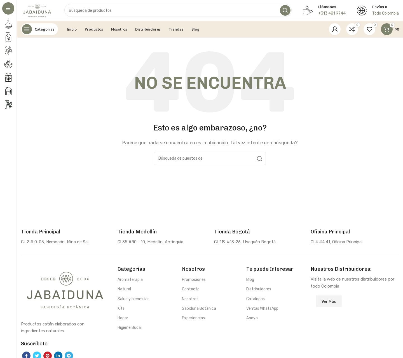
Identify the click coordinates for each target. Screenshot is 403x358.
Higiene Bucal (130, 329)
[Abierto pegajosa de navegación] (39, 30)
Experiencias (193, 319)
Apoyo (252, 319)
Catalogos (255, 300)
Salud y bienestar (133, 300)
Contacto (191, 290)
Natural (124, 290)
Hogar (123, 319)
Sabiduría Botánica (199, 309)
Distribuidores (258, 290)
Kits (121, 309)
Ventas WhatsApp (262, 309)
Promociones (194, 281)
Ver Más (329, 303)
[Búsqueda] (179, 11)
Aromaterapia (130, 281)
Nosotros (190, 300)
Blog (250, 281)
